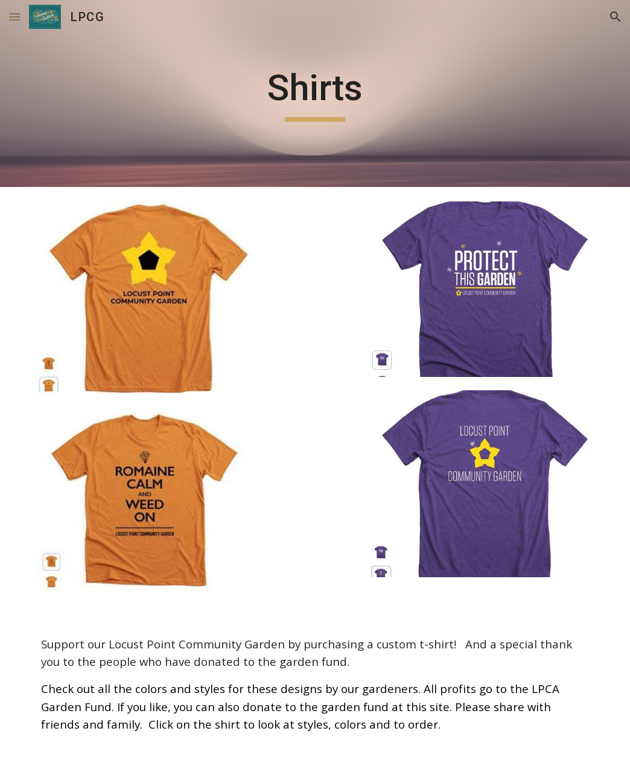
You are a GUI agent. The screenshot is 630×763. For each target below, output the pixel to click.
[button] (14, 16)
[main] (315, 93)
